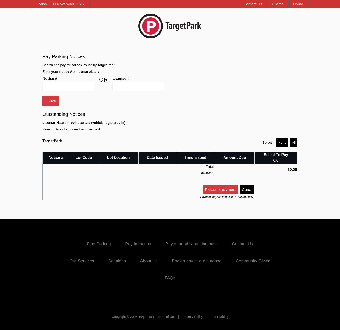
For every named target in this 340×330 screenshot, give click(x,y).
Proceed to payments (220, 189)
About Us (148, 261)
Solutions (117, 261)
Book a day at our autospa (196, 261)
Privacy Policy (193, 317)
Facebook (152, 298)
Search (50, 101)
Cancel (247, 189)
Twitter (170, 298)
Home (298, 4)
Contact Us (252, 4)
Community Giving (253, 261)
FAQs (170, 278)
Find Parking (99, 244)
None (282, 142)
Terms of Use (165, 317)
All (294, 142)
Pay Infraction (138, 244)
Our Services (81, 261)
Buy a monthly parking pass (192, 244)
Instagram (187, 298)
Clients (277, 4)
